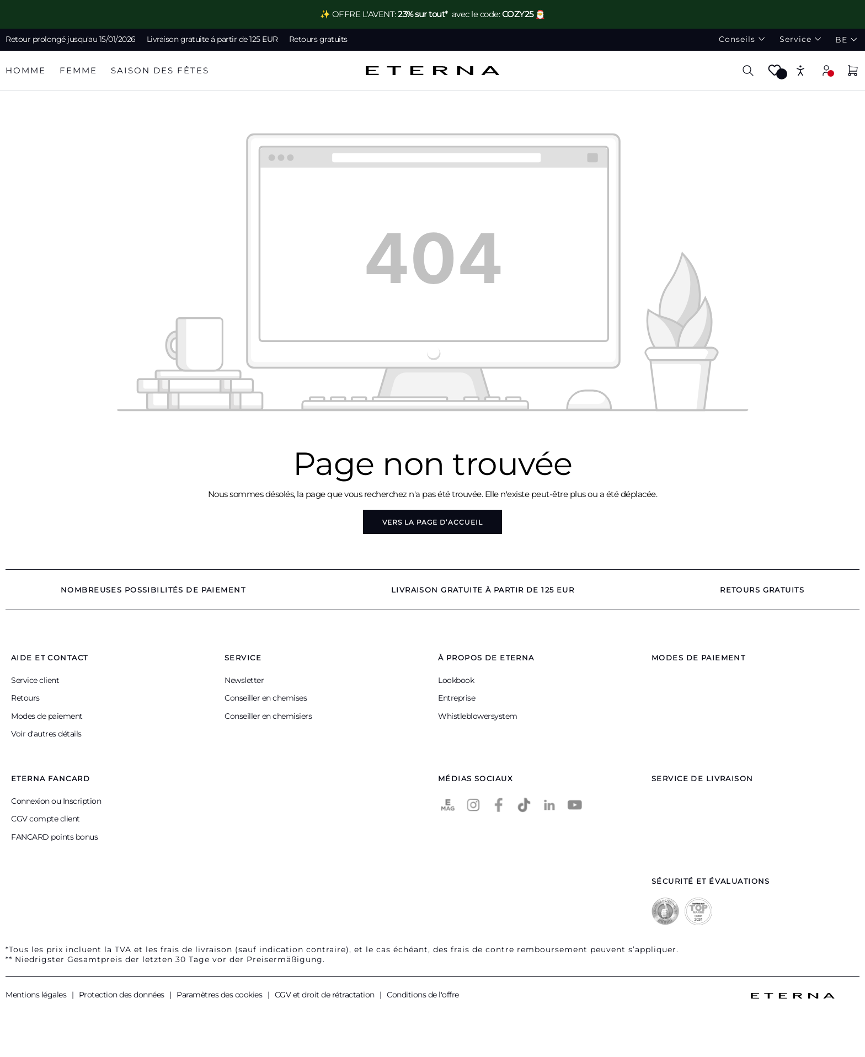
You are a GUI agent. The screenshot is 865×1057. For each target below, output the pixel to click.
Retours (25, 698)
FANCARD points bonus (54, 837)
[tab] (26, 71)
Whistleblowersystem (477, 716)
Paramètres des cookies (220, 995)
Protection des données (123, 995)
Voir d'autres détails (46, 734)
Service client (35, 680)
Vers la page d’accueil (432, 522)
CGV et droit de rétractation (326, 995)
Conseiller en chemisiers (268, 716)
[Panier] (852, 72)
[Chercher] (748, 70)
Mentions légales (37, 995)
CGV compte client (45, 819)
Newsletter (244, 680)
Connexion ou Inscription (56, 801)
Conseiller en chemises (266, 698)
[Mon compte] (826, 70)
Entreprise (456, 698)
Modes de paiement (47, 716)
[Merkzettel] (774, 73)
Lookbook (456, 680)
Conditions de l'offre (423, 995)
